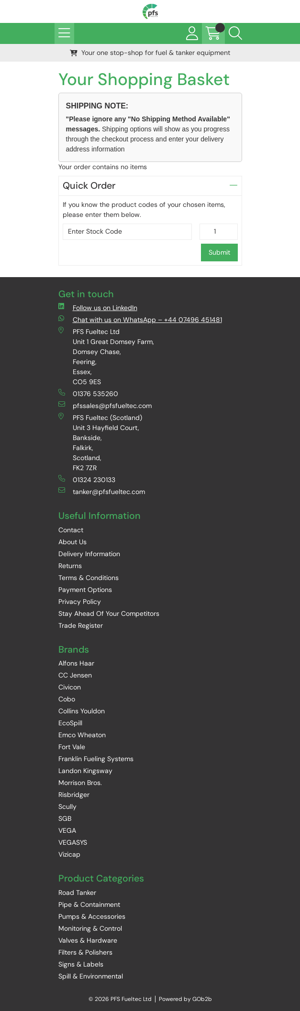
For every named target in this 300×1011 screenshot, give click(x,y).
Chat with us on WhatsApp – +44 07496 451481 (140, 319)
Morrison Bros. (80, 782)
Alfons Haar (76, 663)
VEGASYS (72, 842)
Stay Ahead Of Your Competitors (108, 613)
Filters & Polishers (85, 952)
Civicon (69, 687)
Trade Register (80, 625)
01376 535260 (88, 393)
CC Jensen (75, 675)
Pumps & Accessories (91, 916)
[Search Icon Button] (235, 33)
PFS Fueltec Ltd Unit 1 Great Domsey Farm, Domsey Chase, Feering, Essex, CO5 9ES (106, 356)
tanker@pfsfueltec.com (101, 491)
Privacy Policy (79, 601)
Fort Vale (71, 746)
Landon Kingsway (85, 770)
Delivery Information (89, 553)
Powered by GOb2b (185, 999)
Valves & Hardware (87, 940)
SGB (64, 818)
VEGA (67, 830)
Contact (70, 530)
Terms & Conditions (88, 577)
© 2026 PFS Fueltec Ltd (120, 999)
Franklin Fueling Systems (95, 758)
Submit (219, 252)
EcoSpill (70, 723)
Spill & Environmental (90, 976)
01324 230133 (86, 479)
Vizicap (69, 854)
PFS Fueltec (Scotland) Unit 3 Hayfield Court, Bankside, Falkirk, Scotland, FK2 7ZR (100, 442)
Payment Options (85, 589)
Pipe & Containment (89, 904)
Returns (70, 565)
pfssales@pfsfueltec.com (105, 405)
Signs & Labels (80, 964)
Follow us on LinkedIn (97, 307)
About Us (72, 542)
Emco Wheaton (82, 735)
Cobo (66, 699)
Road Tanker (77, 892)
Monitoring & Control (90, 928)
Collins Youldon (81, 711)
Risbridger (73, 794)
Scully (67, 806)
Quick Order (150, 186)
